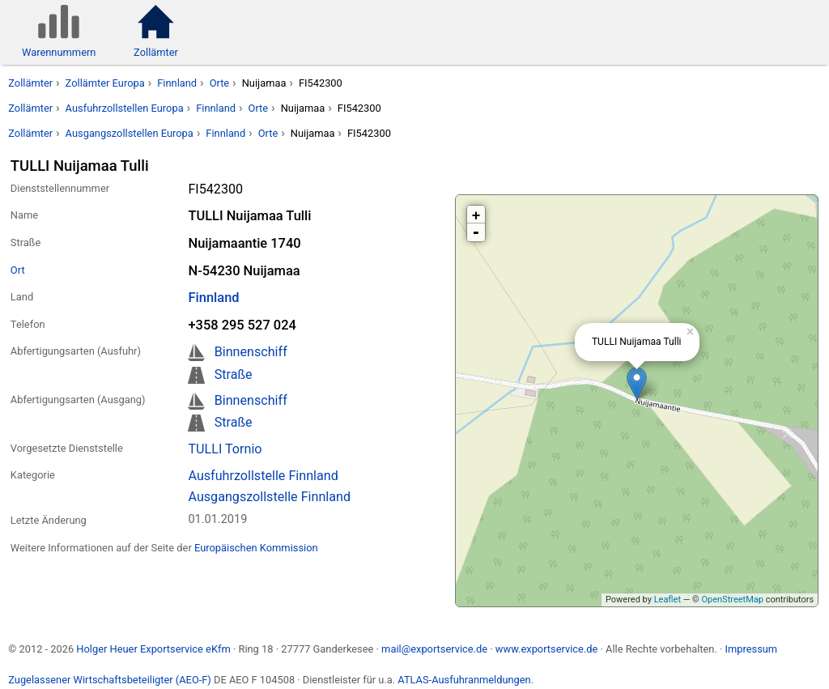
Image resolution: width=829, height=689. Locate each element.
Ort (18, 270)
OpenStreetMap (732, 599)
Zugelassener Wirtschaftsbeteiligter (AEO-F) (109, 680)
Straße (234, 374)
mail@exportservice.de (434, 649)
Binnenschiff (251, 351)
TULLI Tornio (224, 449)
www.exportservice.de (546, 649)
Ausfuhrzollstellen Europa (125, 108)
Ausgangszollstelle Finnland (269, 496)
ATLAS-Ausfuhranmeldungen (463, 680)
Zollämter (30, 83)
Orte (220, 83)
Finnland (177, 83)
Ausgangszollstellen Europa (129, 133)
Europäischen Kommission (256, 548)
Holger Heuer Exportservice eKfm (153, 649)
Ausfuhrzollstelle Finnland (263, 475)
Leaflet (667, 599)
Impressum (751, 649)
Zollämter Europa (105, 83)
